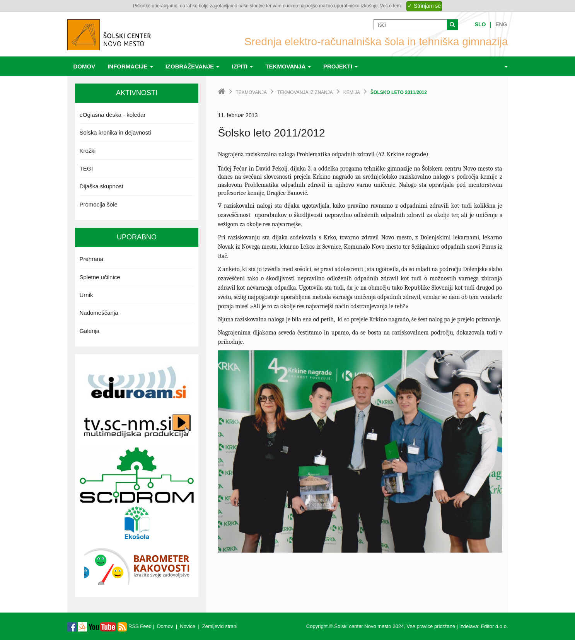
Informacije (130, 66)
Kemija (351, 92)
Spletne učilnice (100, 277)
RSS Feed (135, 626)
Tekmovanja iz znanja (305, 92)
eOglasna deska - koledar (113, 114)
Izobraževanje (193, 66)
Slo (480, 24)
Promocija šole (99, 204)
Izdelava (468, 626)
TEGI (86, 168)
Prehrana (92, 259)
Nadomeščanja (99, 312)
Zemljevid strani (219, 626)
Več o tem (390, 6)
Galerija (90, 331)
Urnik (86, 295)
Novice (187, 626)
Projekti (340, 66)
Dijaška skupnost (101, 186)
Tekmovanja (288, 66)
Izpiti (242, 66)
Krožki (88, 150)
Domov (84, 66)
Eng (501, 24)
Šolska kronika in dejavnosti (115, 132)
